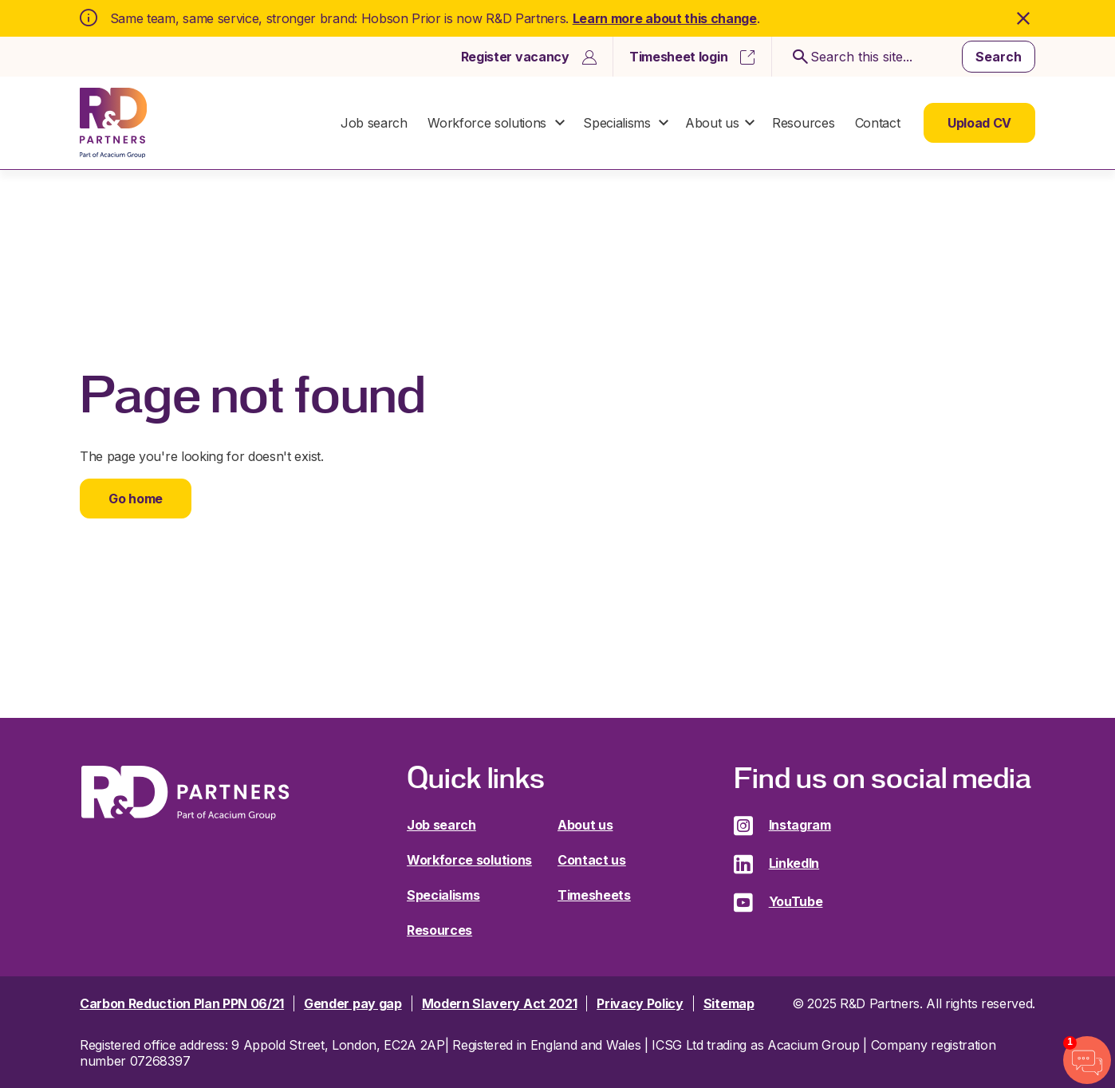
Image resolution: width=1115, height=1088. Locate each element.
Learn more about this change (665, 18)
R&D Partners (113, 122)
